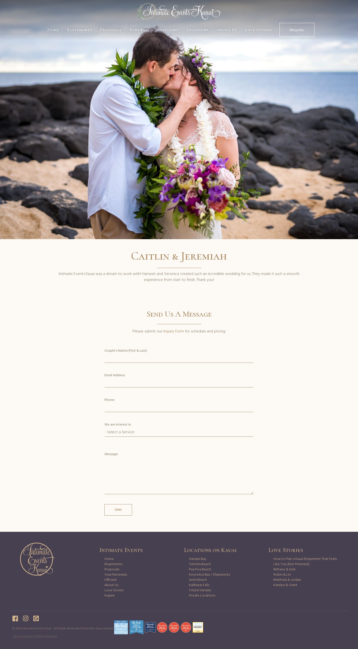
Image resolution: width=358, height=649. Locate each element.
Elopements (79, 29)
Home (53, 29)
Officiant (168, 29)
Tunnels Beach (200, 564)
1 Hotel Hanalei (200, 590)
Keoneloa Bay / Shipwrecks (209, 575)
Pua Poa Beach (200, 569)
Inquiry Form (173, 331)
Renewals (140, 29)
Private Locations (202, 595)
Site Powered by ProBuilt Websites (34, 636)
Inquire (297, 29)
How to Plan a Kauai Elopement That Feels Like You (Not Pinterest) (305, 561)
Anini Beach (198, 580)
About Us (227, 29)
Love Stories (258, 29)
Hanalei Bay (197, 559)
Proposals (111, 29)
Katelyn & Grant (285, 585)
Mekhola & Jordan (287, 580)
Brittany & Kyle (284, 569)
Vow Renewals (115, 575)
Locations (198, 29)
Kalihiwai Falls (199, 585)
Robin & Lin (282, 575)
